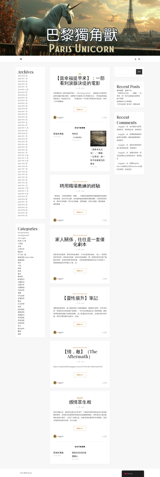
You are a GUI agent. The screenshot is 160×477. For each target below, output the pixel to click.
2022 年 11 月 (23, 128)
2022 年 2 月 (22, 150)
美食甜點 (21, 317)
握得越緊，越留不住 (124, 90)
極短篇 (20, 276)
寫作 (19, 263)
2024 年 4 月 (22, 100)
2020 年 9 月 (22, 196)
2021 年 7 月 (22, 169)
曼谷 (19, 274)
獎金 (19, 301)
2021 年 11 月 (23, 158)
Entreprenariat (23, 232)
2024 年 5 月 (22, 98)
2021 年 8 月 (22, 166)
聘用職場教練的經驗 (80, 186)
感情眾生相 (80, 402)
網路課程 (21, 312)
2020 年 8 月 (22, 199)
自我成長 (21, 323)
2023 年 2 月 (22, 125)
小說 (19, 265)
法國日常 (21, 284)
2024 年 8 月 (22, 95)
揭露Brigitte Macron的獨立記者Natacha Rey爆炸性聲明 (129, 166)
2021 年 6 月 (22, 172)
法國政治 (21, 282)
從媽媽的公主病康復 (124, 101)
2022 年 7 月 (22, 136)
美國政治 (21, 315)
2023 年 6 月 (22, 114)
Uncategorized (23, 235)
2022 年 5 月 (22, 141)
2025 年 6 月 (22, 81)
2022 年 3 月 (22, 147)
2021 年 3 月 (22, 180)
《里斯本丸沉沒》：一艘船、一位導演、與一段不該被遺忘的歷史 (97, 156)
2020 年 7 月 (22, 202)
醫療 (19, 331)
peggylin (61, 117)
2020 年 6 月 (22, 204)
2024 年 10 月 (23, 89)
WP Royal (28, 473)
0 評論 (104, 117)
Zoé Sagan (22, 238)
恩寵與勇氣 (58, 133)
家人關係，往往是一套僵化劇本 (80, 241)
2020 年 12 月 (23, 188)
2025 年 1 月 (22, 87)
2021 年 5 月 (22, 174)
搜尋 (139, 72)
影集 (19, 268)
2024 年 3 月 (22, 103)
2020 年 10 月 (23, 194)
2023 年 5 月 (22, 117)
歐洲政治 (21, 279)
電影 (19, 334)
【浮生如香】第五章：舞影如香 (128, 104)
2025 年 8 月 (22, 76)
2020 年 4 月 (22, 207)
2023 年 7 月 (22, 111)
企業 (19, 246)
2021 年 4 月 (22, 177)
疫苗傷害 (21, 309)
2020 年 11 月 (23, 191)
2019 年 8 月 (22, 210)
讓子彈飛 (120, 98)
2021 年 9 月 (22, 163)
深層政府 (21, 298)
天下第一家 (22, 254)
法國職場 (21, 287)
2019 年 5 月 (22, 213)
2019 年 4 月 (22, 215)
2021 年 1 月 (22, 185)
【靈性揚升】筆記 (80, 298)
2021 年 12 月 (23, 155)
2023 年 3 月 (22, 122)
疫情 (19, 306)
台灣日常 (21, 249)
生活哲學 (21, 304)
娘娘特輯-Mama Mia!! (26, 257)
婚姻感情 (21, 260)
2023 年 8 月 (22, 109)
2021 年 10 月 (23, 161)
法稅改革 (21, 290)
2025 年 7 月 (22, 78)
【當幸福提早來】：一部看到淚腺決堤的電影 (80, 80)
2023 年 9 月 (22, 106)
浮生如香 (21, 295)
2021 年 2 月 (22, 183)
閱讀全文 (80, 110)
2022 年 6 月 (22, 139)
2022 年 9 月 (22, 130)
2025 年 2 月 (22, 84)
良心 (19, 326)
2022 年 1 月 (22, 152)
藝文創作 (21, 328)
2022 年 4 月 (22, 144)
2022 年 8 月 (22, 133)
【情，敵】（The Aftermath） (80, 353)
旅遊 (19, 271)
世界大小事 (22, 241)
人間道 (20, 243)
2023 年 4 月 (22, 120)
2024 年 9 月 (22, 92)
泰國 (19, 293)
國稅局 (20, 252)
